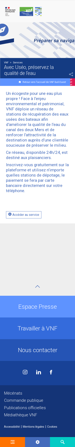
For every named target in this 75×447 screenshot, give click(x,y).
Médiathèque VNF (20, 415)
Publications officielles (25, 407)
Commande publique (23, 400)
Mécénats (13, 393)
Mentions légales (33, 426)
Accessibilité (12, 426)
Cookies (52, 426)
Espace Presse (37, 306)
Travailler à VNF (37, 328)
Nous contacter (37, 350)
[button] (12, 442)
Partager (71, 74)
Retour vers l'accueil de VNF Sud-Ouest (44, 82)
